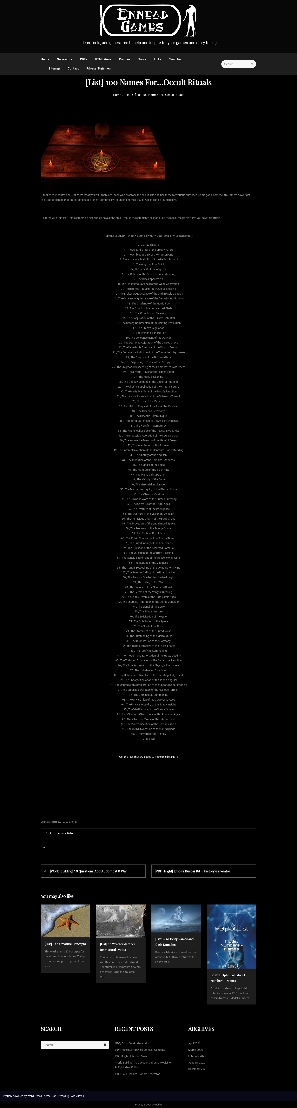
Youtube (175, 59)
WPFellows (77, 1096)
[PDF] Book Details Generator (132, 1043)
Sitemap (54, 68)
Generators (64, 59)
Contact (73, 68)
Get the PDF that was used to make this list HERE (148, 756)
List (44, 847)
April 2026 (194, 1043)
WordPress (34, 1096)
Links (158, 59)
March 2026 (195, 1049)
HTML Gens (103, 59)
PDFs (83, 59)
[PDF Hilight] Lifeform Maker (131, 1056)
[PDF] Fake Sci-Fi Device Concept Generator (140, 1049)
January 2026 (196, 1062)
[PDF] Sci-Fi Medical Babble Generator (137, 1074)
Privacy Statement (99, 68)
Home (45, 59)
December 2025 (197, 1069)
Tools (142, 59)
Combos (125, 59)
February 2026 (197, 1056)
